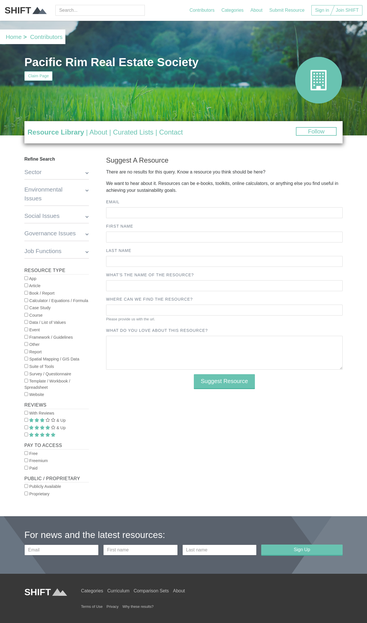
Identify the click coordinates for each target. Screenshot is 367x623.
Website (34, 394)
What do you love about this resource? (157, 330)
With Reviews (39, 413)
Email (113, 202)
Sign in (322, 10)
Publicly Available (42, 486)
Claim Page (38, 76)
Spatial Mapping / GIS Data (51, 359)
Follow (316, 131)
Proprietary (36, 494)
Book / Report (39, 293)
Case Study (37, 307)
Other (32, 344)
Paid (31, 468)
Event (32, 330)
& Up (45, 420)
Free (31, 453)
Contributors (202, 10)
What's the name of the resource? (150, 275)
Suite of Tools (39, 366)
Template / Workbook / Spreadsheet (47, 384)
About (257, 10)
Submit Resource (286, 10)
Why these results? (138, 606)
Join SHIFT (347, 10)
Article (32, 285)
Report (33, 352)
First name (119, 226)
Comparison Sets (151, 590)
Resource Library (56, 132)
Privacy (112, 606)
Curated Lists (133, 132)
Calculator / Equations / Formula (56, 300)
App (30, 278)
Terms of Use (91, 606)
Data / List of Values (45, 322)
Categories (232, 10)
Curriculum (118, 590)
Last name (118, 250)
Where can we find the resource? (149, 299)
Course (33, 315)
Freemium (36, 460)
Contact (171, 132)
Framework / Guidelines (48, 337)
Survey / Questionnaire (47, 374)
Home (14, 36)
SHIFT (26, 10)
